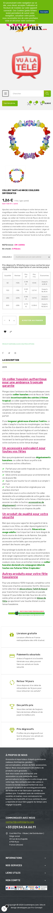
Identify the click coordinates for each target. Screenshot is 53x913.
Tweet (10, 353)
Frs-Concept (36, 908)
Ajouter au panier (32, 320)
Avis (4, 367)
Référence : (8, 245)
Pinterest (16, 353)
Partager (4, 353)
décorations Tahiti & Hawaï (33, 589)
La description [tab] (10, 360)
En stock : (7, 249)
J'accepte (44, 12)
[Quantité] (9, 320)
